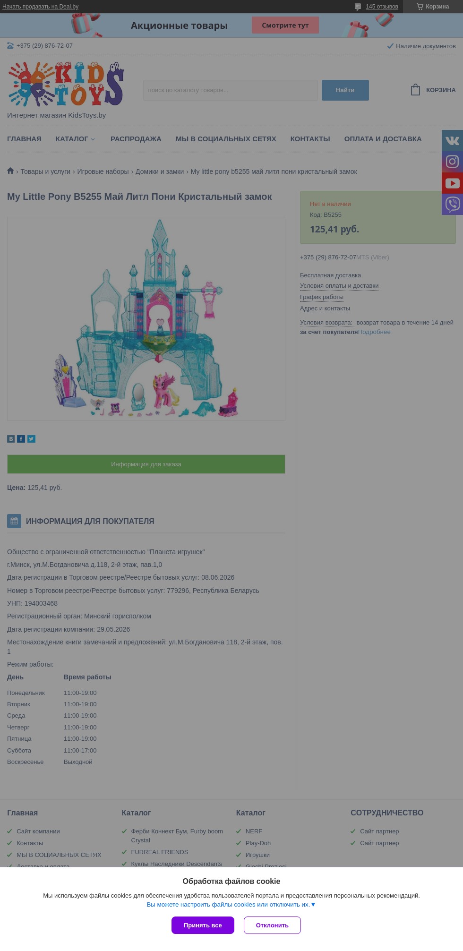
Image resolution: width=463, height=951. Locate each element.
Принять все (203, 925)
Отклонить (272, 925)
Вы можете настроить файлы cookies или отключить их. (228, 904)
